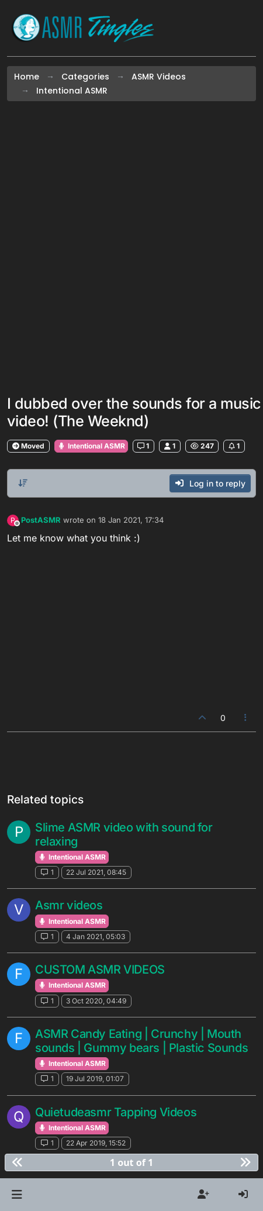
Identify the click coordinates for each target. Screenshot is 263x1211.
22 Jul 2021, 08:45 (96, 872)
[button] (17, 1194)
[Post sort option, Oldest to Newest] (22, 483)
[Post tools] (246, 718)
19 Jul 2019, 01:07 (95, 1078)
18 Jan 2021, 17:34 (131, 520)
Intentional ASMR (91, 445)
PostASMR (41, 520)
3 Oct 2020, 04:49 (96, 1000)
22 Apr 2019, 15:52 (96, 1142)
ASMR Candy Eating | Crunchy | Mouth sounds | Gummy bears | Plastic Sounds (141, 1041)
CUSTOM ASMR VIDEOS (100, 969)
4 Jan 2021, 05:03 (95, 936)
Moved (28, 445)
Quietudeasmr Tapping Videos (115, 1112)
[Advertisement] (131, 247)
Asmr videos (69, 905)
